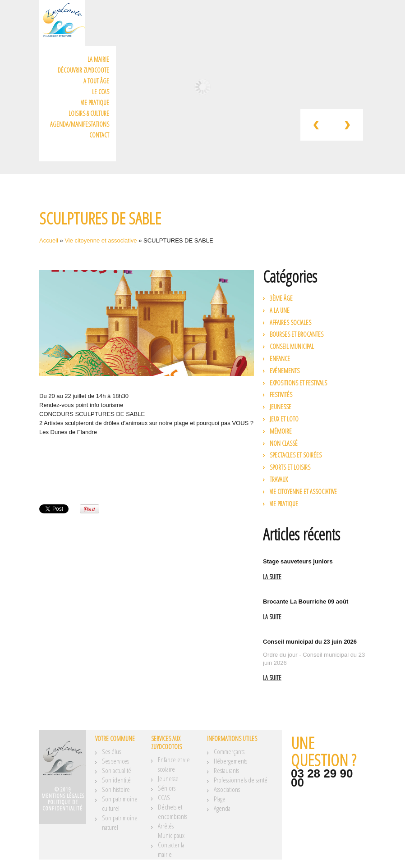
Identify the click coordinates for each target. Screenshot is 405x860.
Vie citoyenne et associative (100, 240)
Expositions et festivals (298, 383)
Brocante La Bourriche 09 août (305, 601)
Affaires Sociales (290, 322)
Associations (227, 789)
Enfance (280, 358)
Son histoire (116, 789)
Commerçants (229, 751)
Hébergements (230, 760)
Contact (99, 135)
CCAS (164, 797)
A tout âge (96, 81)
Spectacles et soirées (296, 455)
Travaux (279, 479)
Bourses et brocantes (296, 334)
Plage (220, 798)
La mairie (98, 59)
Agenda (222, 808)
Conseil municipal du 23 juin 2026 (310, 641)
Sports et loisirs (290, 467)
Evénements (284, 370)
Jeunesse (280, 407)
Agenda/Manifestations (79, 124)
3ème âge (281, 298)
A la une (280, 310)
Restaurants (226, 770)
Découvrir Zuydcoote (83, 70)
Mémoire (281, 431)
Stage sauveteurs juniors (298, 561)
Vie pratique (95, 102)
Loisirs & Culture (89, 113)
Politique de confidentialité (63, 805)
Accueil (48, 240)
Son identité (116, 779)
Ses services (115, 760)
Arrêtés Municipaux (171, 830)
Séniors (166, 787)
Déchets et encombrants (172, 811)
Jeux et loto (284, 419)
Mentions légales (62, 796)
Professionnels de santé (240, 779)
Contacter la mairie (171, 849)
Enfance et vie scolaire (174, 764)
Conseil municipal (292, 346)
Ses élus (111, 751)
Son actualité (116, 770)
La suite (272, 577)
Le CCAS (100, 91)
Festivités (281, 394)
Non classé (284, 443)
